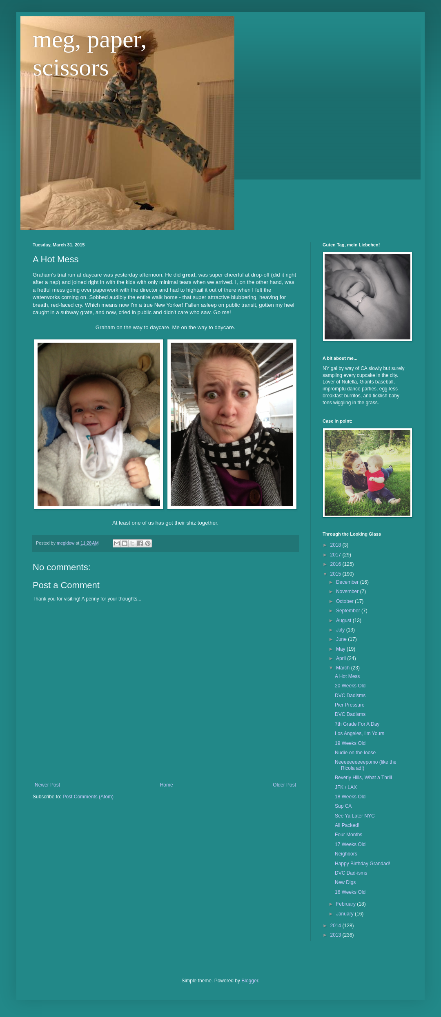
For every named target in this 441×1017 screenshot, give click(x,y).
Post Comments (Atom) (88, 797)
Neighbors (346, 854)
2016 (336, 564)
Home (166, 785)
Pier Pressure (350, 705)
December (348, 582)
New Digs (345, 882)
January (345, 914)
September (348, 611)
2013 (336, 935)
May (341, 649)
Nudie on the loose (355, 753)
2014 (336, 925)
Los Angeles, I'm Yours (359, 733)
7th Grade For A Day (357, 724)
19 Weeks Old (350, 743)
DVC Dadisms (350, 695)
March (343, 668)
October (345, 601)
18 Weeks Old (350, 797)
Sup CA (343, 806)
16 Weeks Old (350, 892)
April (341, 658)
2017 (336, 555)
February (346, 904)
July (341, 630)
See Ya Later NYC (355, 816)
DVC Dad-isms (351, 873)
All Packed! (347, 825)
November (348, 591)
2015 (336, 574)
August (344, 620)
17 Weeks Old (350, 844)
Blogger (249, 981)
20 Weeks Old (350, 686)
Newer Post (47, 785)
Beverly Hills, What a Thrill (363, 777)
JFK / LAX (346, 787)
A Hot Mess (347, 676)
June (342, 639)
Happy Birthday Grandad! (362, 863)
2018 (336, 545)
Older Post (284, 785)
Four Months (348, 835)
